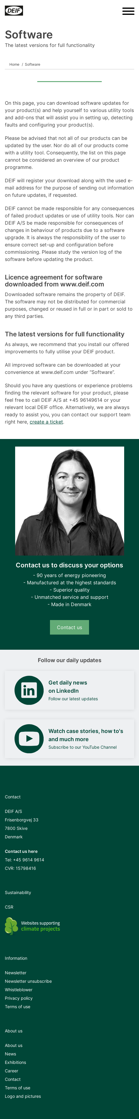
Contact (13, 1079)
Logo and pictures (23, 1096)
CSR (9, 906)
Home (14, 64)
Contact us (69, 627)
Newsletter (15, 972)
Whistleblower (18, 989)
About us (13, 1045)
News (10, 1053)
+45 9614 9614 (28, 859)
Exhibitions (15, 1062)
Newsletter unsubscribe (28, 981)
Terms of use (17, 1006)
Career (11, 1070)
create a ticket (46, 422)
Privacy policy (19, 998)
